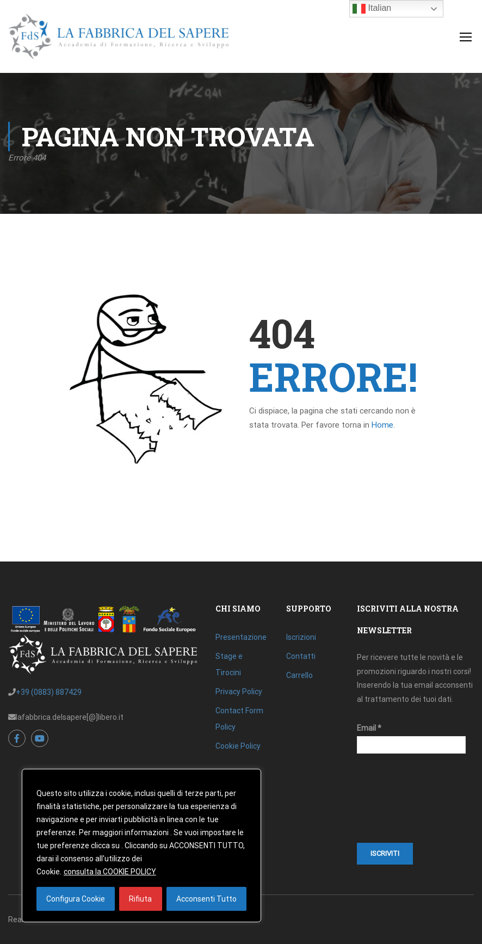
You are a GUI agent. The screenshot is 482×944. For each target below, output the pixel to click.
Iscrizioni (301, 637)
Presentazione (241, 637)
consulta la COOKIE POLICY (110, 871)
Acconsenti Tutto (206, 898)
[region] (141, 845)
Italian (372, 8)
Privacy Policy (238, 691)
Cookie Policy (238, 746)
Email (369, 728)
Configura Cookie (75, 898)
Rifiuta (140, 898)
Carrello (299, 675)
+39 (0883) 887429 (49, 692)
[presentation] (401, 803)
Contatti (301, 656)
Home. (383, 425)
